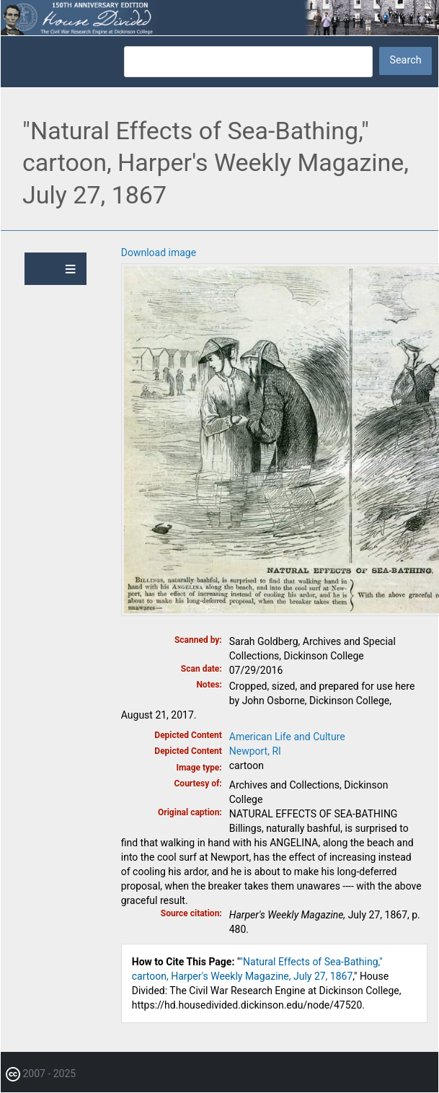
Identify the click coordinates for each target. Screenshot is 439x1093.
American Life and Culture (287, 736)
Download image (158, 252)
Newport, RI (255, 751)
